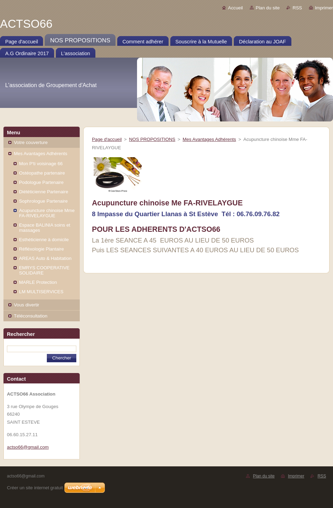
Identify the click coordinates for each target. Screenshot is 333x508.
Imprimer (324, 7)
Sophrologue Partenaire (43, 201)
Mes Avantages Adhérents (40, 153)
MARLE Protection (38, 282)
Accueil (235, 7)
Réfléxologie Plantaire (41, 249)
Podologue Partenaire (41, 182)
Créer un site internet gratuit (35, 487)
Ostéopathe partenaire (42, 173)
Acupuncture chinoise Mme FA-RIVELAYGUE (47, 213)
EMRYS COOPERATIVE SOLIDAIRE (44, 270)
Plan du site (268, 7)
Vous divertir (26, 304)
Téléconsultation (31, 316)
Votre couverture (31, 142)
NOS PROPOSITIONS (152, 139)
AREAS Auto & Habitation (45, 258)
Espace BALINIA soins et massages (44, 227)
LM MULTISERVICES (41, 291)
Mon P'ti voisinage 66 (41, 163)
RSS (297, 7)
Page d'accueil (107, 139)
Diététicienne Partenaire (43, 191)
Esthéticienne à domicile (44, 239)
